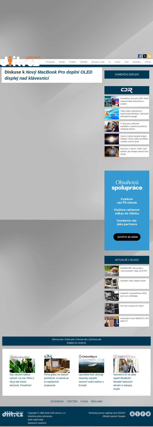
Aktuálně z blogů (127, 260)
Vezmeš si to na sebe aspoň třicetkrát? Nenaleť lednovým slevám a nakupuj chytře (124, 381)
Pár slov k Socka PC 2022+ (132, 306)
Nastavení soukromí (37, 423)
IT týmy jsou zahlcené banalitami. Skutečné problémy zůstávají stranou (133, 126)
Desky (62, 62)
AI (110, 62)
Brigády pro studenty (76, 343)
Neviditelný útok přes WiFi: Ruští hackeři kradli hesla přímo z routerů (134, 101)
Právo (117, 62)
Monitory (137, 62)
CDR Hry (126, 90)
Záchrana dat (95, 339)
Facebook (57, 401)
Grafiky (72, 62)
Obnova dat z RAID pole (63, 339)
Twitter (72, 401)
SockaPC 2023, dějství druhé (133, 281)
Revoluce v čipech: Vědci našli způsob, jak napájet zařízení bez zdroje (134, 151)
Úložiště (83, 62)
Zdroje (148, 62)
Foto (126, 62)
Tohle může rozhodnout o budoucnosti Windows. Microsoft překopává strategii (134, 114)
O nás (84, 401)
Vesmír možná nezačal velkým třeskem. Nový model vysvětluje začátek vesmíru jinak (134, 139)
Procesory (50, 62)
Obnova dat (81, 339)
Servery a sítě (97, 62)
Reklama (96, 401)
